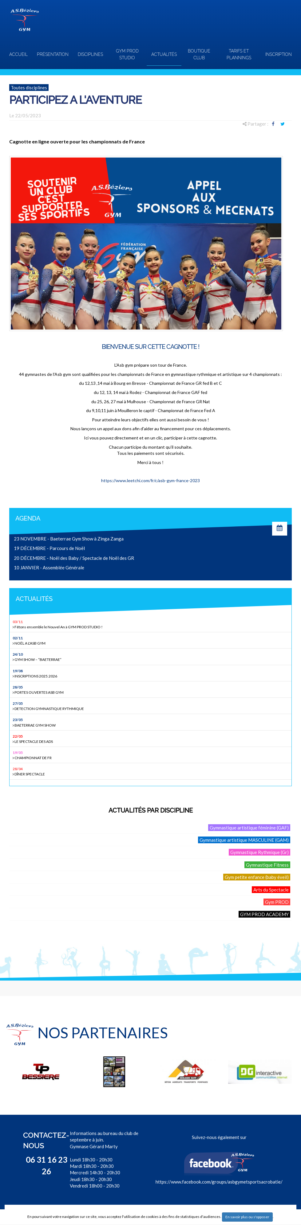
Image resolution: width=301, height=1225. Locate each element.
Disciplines (90, 54)
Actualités (164, 54)
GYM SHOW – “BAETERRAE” (151, 657)
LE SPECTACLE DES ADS (151, 739)
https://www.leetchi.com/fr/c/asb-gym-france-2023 (150, 480)
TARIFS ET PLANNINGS (239, 54)
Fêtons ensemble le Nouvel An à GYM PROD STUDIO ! (151, 624)
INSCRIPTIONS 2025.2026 (151, 673)
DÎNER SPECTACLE (151, 771)
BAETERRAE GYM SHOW (151, 722)
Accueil (18, 54)
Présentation (53, 54)
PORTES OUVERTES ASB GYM (151, 690)
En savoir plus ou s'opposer (247, 1217)
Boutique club (199, 54)
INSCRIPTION (278, 54)
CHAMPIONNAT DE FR (151, 755)
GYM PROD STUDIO (127, 54)
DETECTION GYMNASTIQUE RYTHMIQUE (151, 706)
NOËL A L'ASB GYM (151, 640)
